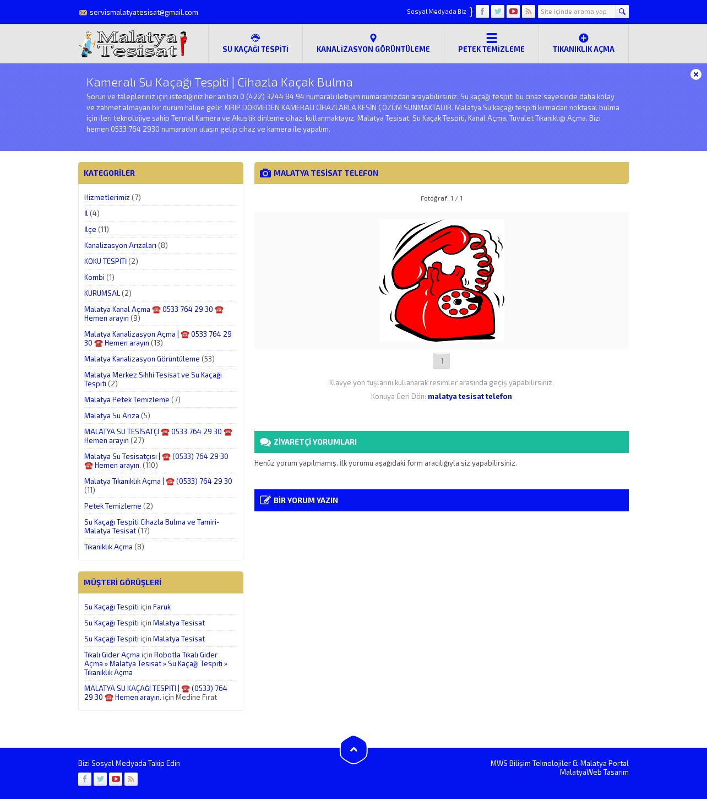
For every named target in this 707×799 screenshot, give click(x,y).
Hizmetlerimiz (107, 197)
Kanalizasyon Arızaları (120, 245)
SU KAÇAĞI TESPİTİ (255, 43)
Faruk (162, 606)
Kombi (94, 277)
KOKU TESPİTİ (105, 261)
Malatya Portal (604, 763)
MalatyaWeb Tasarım (594, 772)
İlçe (90, 229)
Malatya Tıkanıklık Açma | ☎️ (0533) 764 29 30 (158, 481)
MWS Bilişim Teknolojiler (531, 763)
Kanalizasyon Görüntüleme (373, 43)
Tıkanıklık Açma (583, 43)
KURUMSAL (102, 293)
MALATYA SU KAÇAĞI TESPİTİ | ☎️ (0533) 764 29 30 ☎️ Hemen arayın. (155, 692)
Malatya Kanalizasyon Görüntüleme (142, 358)
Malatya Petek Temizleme (127, 399)
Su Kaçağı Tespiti (111, 606)
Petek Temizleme (491, 43)
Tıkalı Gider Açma (112, 654)
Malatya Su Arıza (111, 415)
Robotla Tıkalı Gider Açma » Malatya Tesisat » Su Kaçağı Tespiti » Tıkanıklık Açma (155, 663)
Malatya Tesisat (179, 622)
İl (86, 213)
